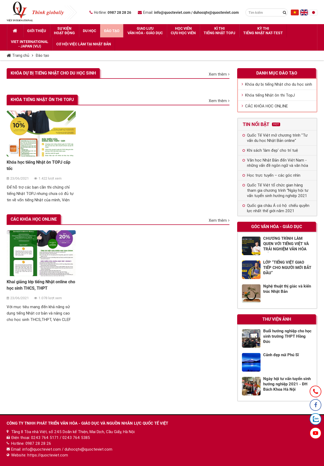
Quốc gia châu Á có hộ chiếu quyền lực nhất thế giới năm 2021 (275, 208)
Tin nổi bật (261, 124)
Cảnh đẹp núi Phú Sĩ (281, 354)
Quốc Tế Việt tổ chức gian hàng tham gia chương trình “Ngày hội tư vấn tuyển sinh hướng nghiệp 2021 (275, 190)
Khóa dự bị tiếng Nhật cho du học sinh (53, 73)
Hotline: (110, 12)
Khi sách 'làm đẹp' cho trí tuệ (270, 150)
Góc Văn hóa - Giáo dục (276, 226)
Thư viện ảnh (276, 319)
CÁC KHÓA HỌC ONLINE (34, 219)
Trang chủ (18, 55)
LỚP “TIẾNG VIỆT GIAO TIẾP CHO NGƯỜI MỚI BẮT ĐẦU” (287, 267)
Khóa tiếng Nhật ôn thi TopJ (42, 99)
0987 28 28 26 (38, 443)
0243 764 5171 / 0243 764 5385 (60, 437)
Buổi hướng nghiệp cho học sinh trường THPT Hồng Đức (287, 336)
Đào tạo (42, 55)
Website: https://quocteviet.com (39, 455)
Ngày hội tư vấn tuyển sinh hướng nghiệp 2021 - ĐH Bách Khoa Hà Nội (287, 384)
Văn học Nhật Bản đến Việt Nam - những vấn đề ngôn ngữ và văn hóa (275, 163)
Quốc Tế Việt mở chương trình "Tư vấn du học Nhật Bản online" (275, 138)
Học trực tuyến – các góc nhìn (271, 175)
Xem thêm (219, 74)
